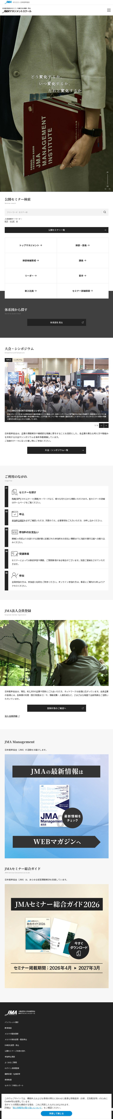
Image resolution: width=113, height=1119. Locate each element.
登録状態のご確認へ (56, 708)
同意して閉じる (56, 1113)
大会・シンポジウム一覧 (56, 450)
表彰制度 (8, 1079)
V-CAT (12, 221)
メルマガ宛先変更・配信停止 (16, 1039)
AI (17, 221)
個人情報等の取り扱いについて (27, 1107)
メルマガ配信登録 (11, 1033)
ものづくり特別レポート (14, 1085)
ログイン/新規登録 (12, 1068)
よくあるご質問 (11, 1062)
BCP (6, 221)
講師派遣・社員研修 (12, 1074)
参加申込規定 (18, 520)
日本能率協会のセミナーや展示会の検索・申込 (16, 8)
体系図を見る (56, 322)
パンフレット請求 (12, 1022)
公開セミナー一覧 (56, 229)
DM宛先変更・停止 (12, 1045)
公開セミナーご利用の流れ (15, 1051)
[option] (56, 103)
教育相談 (8, 1028)
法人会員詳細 (11, 716)
